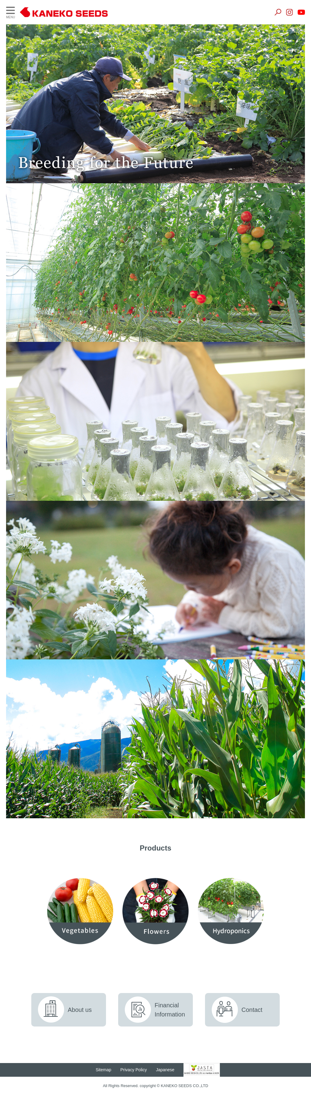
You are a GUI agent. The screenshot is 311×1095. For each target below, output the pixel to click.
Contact (251, 1009)
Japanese (167, 1069)
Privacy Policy (136, 1069)
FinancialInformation (170, 1010)
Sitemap (106, 1069)
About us (80, 1009)
